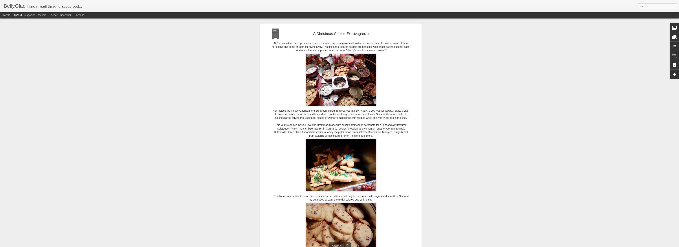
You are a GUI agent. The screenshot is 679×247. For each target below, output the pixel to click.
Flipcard (17, 15)
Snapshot (65, 15)
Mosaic (42, 15)
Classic (6, 15)
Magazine (30, 15)
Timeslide (79, 15)
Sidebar (53, 15)
